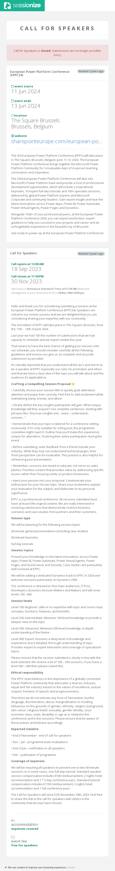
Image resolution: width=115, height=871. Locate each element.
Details (71, 867)
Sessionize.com (22, 5)
